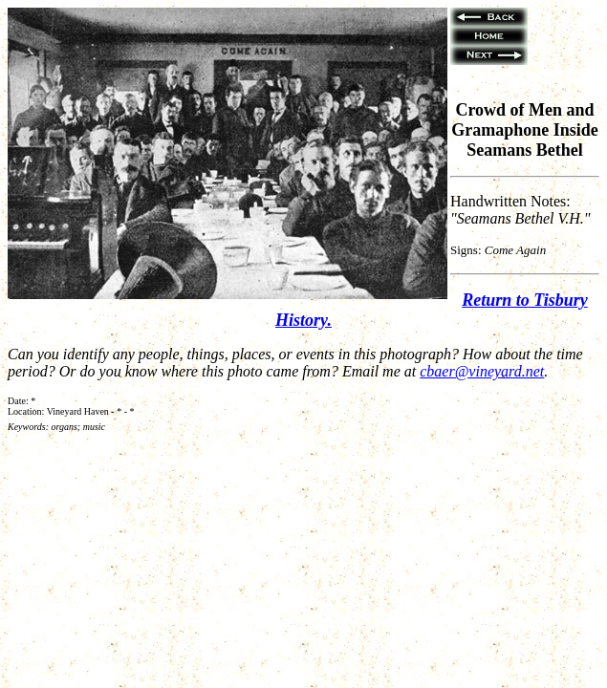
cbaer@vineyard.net (482, 371)
